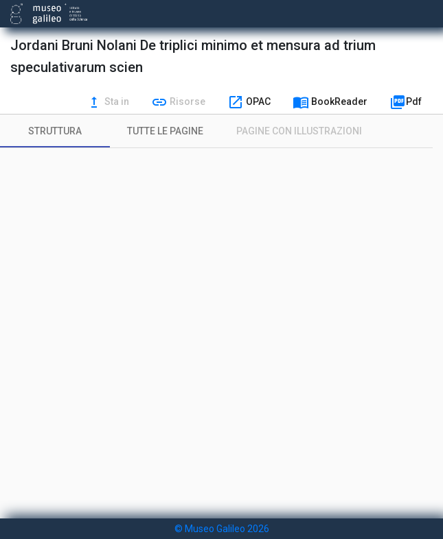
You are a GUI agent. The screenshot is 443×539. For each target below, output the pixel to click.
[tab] (55, 131)
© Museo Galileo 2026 (221, 528)
